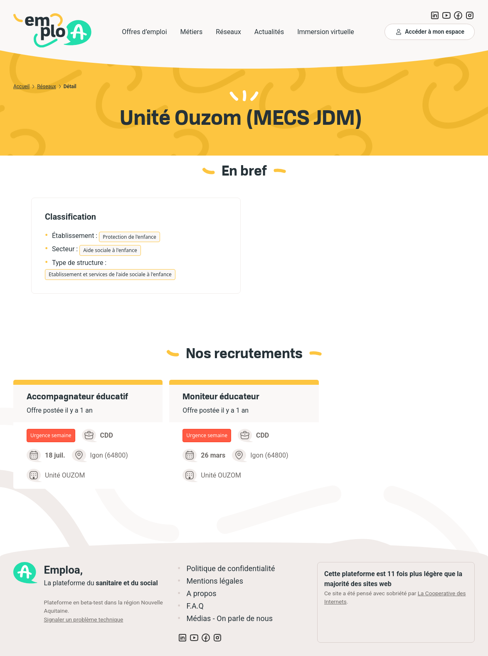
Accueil (21, 86)
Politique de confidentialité (230, 568)
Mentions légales (214, 581)
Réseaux (46, 86)
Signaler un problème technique (83, 619)
